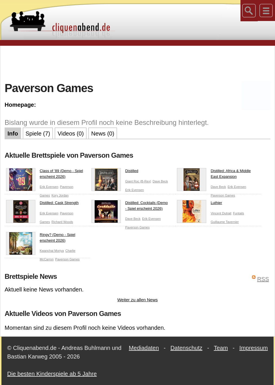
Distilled (114, 172)
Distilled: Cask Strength (42, 204)
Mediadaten (144, 348)
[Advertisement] (137, 63)
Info (12, 133)
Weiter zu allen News (137, 299)
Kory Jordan (59, 195)
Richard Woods (62, 222)
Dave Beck (160, 181)
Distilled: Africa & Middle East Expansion (214, 175)
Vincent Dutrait (221, 213)
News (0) (102, 133)
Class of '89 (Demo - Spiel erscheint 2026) (44, 175)
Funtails (238, 213)
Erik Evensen (49, 186)
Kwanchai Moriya (52, 250)
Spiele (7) (38, 133)
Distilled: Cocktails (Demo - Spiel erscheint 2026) (129, 207)
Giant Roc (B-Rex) (138, 181)
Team (221, 348)
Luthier (199, 204)
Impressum (253, 348)
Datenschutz (186, 348)
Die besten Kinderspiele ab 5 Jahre (52, 374)
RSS (263, 279)
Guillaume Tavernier (225, 222)
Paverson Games (223, 195)
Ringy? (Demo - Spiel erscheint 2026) (40, 238)
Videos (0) (71, 133)
